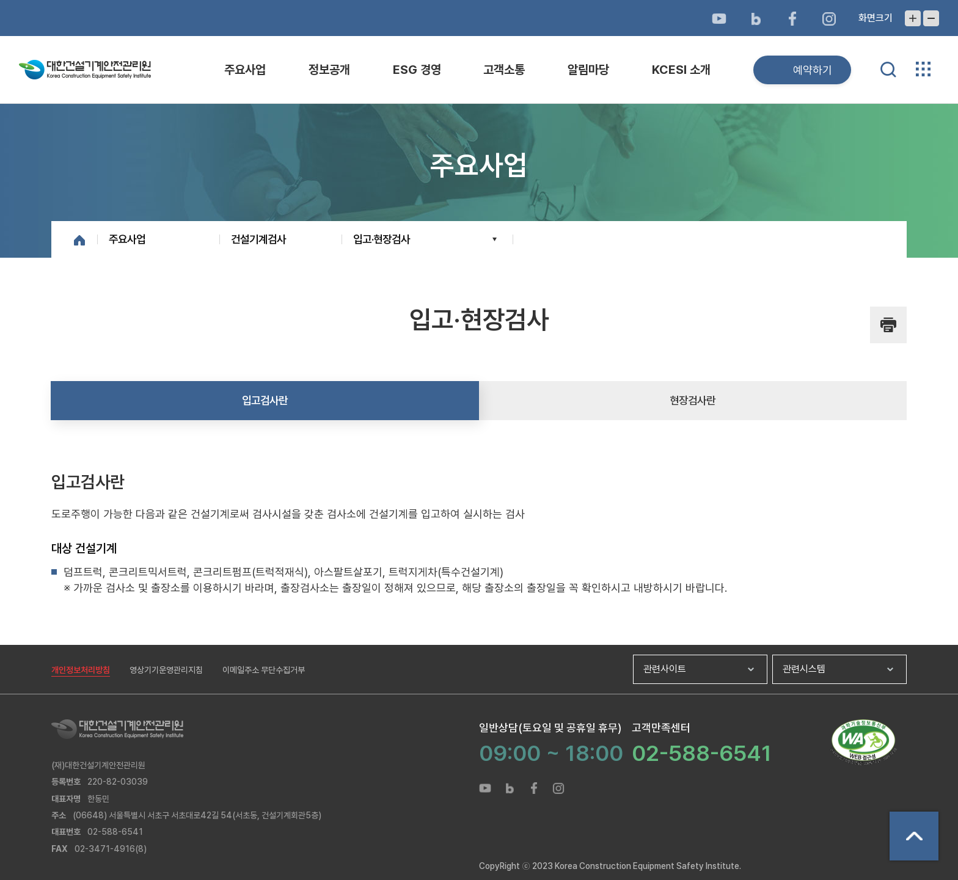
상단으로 (914, 836)
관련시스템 (804, 669)
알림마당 (588, 69)
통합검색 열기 (888, 70)
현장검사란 (692, 400)
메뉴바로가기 (479, 0)
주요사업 (245, 69)
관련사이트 (664, 669)
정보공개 (329, 69)
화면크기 (875, 18)
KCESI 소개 (681, 69)
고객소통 (504, 69)
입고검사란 (265, 400)
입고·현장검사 (381, 239)
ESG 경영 (417, 69)
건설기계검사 (258, 239)
